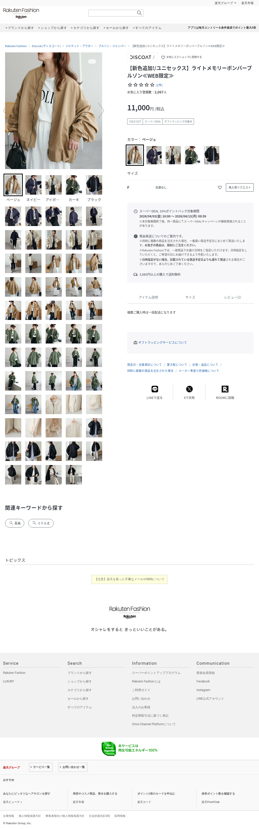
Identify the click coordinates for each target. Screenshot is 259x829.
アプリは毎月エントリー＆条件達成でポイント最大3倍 (222, 27)
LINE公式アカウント (210, 698)
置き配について (177, 364)
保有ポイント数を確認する (218, 793)
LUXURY (8, 681)
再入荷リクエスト (240, 187)
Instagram (203, 690)
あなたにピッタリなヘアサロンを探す (26, 793)
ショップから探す (80, 681)
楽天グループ (224, 3)
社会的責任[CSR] (99, 816)
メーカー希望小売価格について (199, 371)
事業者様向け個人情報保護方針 (65, 816)
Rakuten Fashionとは (146, 681)
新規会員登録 (206, 673)
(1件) (159, 85)
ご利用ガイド (141, 690)
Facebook (203, 681)
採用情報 (119, 816)
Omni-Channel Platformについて (154, 724)
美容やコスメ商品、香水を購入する (95, 793)
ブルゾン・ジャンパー (112, 46)
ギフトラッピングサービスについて (162, 342)
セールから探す (78, 698)
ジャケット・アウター (79, 46)
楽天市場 (247, 3)
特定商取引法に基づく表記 (150, 715)
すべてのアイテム (80, 707)
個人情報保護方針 (30, 816)
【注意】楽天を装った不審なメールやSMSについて (130, 579)
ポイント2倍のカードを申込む (156, 793)
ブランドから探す (80, 673)
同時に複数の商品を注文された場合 (150, 371)
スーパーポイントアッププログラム (156, 673)
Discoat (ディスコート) (46, 46)
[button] (6, 110)
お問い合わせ (141, 698)
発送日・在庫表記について (144, 364)
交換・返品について (205, 364)
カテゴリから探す (80, 690)
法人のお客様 (141, 707)
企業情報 (8, 816)
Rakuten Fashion (42, 13)
